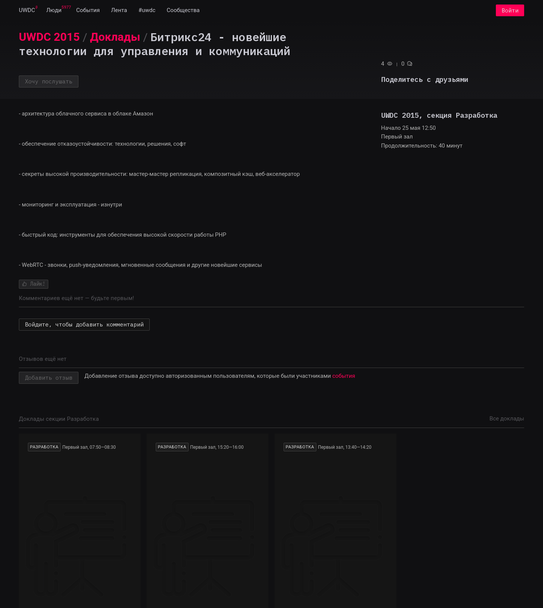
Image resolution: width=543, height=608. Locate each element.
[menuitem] (27, 11)
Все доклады (506, 419)
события (343, 376)
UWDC (27, 10)
